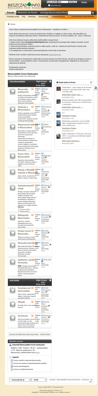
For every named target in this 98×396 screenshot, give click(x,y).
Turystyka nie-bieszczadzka (24, 289)
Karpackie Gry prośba (46, 216)
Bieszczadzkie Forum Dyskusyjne (69, 379)
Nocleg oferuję (24, 211)
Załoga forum (45, 334)
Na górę (90, 380)
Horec (37, 352)
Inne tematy (14, 280)
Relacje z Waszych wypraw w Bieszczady (28, 171)
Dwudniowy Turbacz (69, 116)
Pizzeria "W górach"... (46, 186)
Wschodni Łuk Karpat (28, 243)
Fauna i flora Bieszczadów (24, 155)
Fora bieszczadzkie (17, 81)
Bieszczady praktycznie (23, 90)
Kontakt (53, 379)
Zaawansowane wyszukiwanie (82, 16)
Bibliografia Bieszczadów (24, 216)
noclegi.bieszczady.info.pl (54, 12)
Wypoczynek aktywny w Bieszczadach (28, 126)
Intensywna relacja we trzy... (45, 173)
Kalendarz (32, 17)
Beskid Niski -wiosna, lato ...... (72, 95)
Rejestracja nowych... (46, 316)
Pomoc (84, 2)
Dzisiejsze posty (13, 17)
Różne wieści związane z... (71, 141)
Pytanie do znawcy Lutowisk (46, 109)
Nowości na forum (27, 12)
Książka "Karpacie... (45, 244)
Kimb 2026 (47, 259)
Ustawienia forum (58, 17)
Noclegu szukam (25, 209)
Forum (10, 12)
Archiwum (85, 379)
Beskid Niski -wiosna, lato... (46, 290)
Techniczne (23, 315)
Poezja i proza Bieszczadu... (24, 232)
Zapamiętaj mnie (54, 5)
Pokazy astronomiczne (46, 125)
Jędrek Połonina (44, 232)
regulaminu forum (55, 55)
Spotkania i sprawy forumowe (26, 261)
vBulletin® (50, 390)
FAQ (23, 17)
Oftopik (21, 302)
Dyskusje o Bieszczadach (24, 108)
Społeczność (43, 17)
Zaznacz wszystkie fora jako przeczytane (24, 334)
